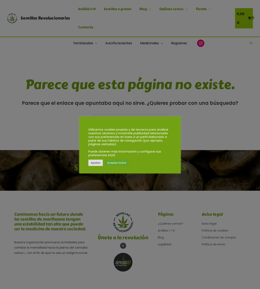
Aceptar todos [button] (116, 163)
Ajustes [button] (95, 163)
